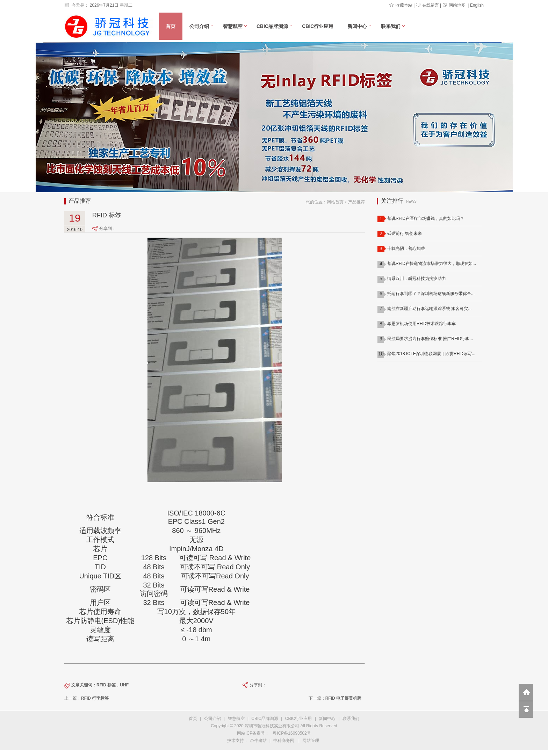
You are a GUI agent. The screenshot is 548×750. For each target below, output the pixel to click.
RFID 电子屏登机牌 (343, 698)
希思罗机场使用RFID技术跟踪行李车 (421, 323)
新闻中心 (359, 26)
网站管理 (310, 740)
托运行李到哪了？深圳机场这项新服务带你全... (431, 293)
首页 (170, 26)
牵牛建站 (258, 740)
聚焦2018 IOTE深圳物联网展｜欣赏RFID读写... (431, 353)
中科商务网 (283, 740)
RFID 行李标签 (95, 698)
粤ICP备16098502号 (292, 733)
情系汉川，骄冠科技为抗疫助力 (416, 278)
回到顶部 (526, 709)
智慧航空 (235, 26)
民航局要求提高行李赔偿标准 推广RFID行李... (430, 338)
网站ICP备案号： (253, 733)
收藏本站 (400, 5)
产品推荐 (356, 202)
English (477, 5)
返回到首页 (526, 692)
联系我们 (393, 26)
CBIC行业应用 (317, 26)
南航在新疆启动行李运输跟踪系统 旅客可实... (429, 308)
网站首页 (335, 202)
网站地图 (454, 5)
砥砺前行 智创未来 (404, 233)
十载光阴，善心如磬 (406, 248)
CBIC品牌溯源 (275, 26)
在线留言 (427, 5)
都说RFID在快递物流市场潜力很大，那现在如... (431, 263)
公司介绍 (201, 26)
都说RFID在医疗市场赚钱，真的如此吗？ (425, 218)
